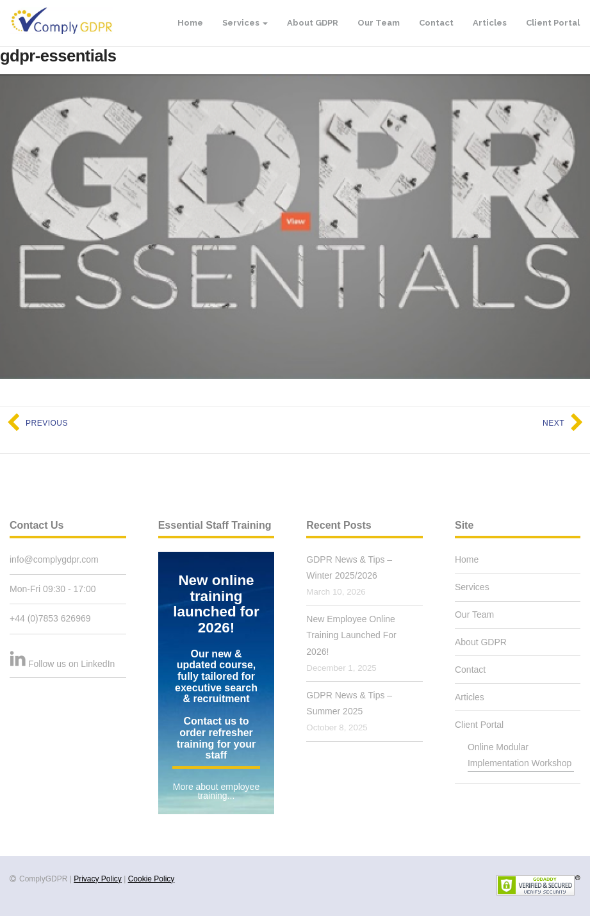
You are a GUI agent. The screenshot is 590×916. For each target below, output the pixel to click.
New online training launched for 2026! (216, 604)
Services (245, 23)
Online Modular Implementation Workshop (519, 755)
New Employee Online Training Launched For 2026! (351, 635)
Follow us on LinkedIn (71, 664)
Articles (490, 23)
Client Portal (553, 23)
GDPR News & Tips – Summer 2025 (349, 703)
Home (190, 23)
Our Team (378, 23)
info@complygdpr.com (54, 559)
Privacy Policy (98, 878)
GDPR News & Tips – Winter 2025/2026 (349, 567)
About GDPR (312, 23)
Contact (436, 23)
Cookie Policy (151, 878)
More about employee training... (216, 791)
